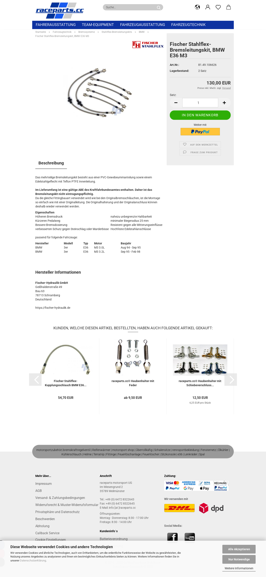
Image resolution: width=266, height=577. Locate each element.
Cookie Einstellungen (50, 540)
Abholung (42, 526)
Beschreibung (51, 162)
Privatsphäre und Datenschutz (57, 512)
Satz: (173, 95)
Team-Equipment (98, 24)
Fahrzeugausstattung (142, 24)
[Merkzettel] (218, 7)
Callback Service (47, 533)
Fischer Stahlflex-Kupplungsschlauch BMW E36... (65, 383)
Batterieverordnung (114, 539)
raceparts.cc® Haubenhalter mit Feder (133, 383)
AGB (38, 491)
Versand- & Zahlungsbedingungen (60, 498)
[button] (197, 7)
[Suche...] (159, 7)
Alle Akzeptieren (239, 549)
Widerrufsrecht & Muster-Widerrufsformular (66, 505)
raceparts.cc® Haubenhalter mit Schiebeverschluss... (200, 383)
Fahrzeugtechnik (188, 24)
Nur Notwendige (239, 559)
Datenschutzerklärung (33, 560)
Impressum (43, 484)
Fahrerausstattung (56, 24)
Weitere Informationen (239, 568)
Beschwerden (45, 519)
